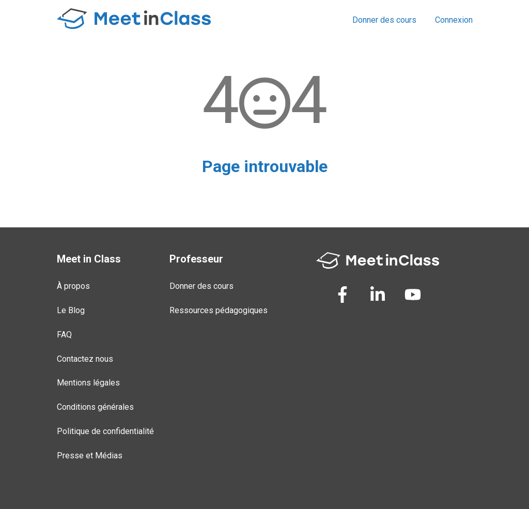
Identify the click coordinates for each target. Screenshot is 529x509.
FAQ (64, 335)
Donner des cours (384, 20)
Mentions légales (88, 383)
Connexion (454, 20)
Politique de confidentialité (105, 431)
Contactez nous (85, 359)
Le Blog (71, 310)
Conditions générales (95, 407)
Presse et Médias (89, 455)
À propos (73, 286)
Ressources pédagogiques (218, 310)
